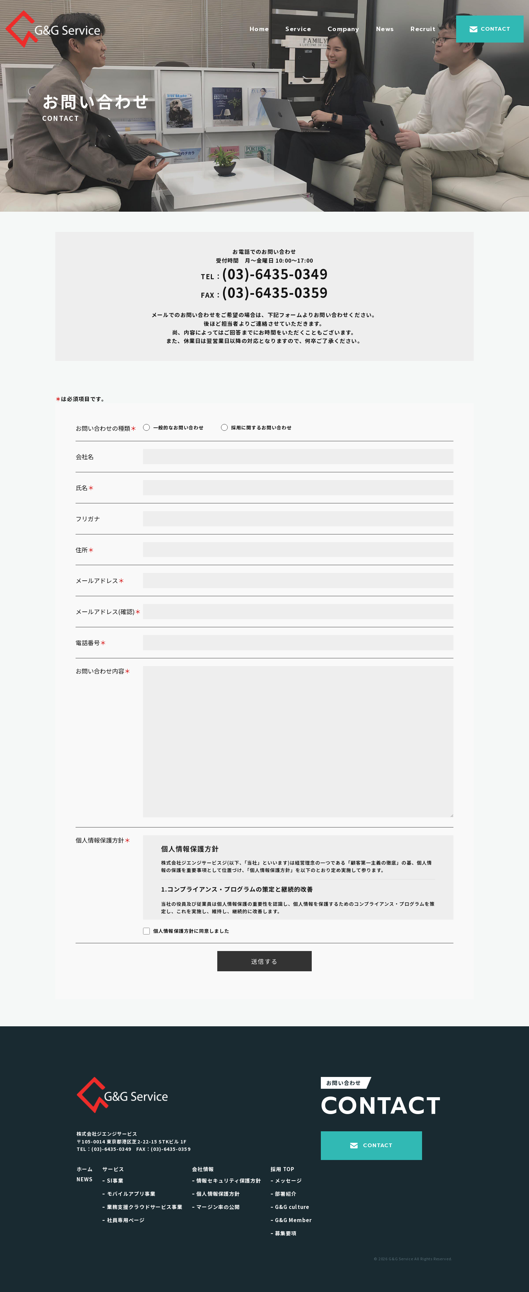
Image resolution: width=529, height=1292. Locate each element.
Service (298, 29)
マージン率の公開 (216, 1206)
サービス (113, 1168)
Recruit (423, 29)
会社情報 (203, 1168)
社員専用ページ (123, 1219)
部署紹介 (284, 1193)
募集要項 (284, 1233)
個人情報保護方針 (216, 1193)
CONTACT (490, 29)
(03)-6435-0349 (264, 274)
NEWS (85, 1179)
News (385, 29)
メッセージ (286, 1180)
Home (259, 29)
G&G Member (291, 1219)
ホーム (85, 1168)
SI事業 (112, 1180)
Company (343, 29)
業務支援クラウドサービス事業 (142, 1206)
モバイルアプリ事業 (129, 1193)
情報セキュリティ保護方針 (226, 1180)
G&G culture (290, 1206)
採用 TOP (283, 1168)
